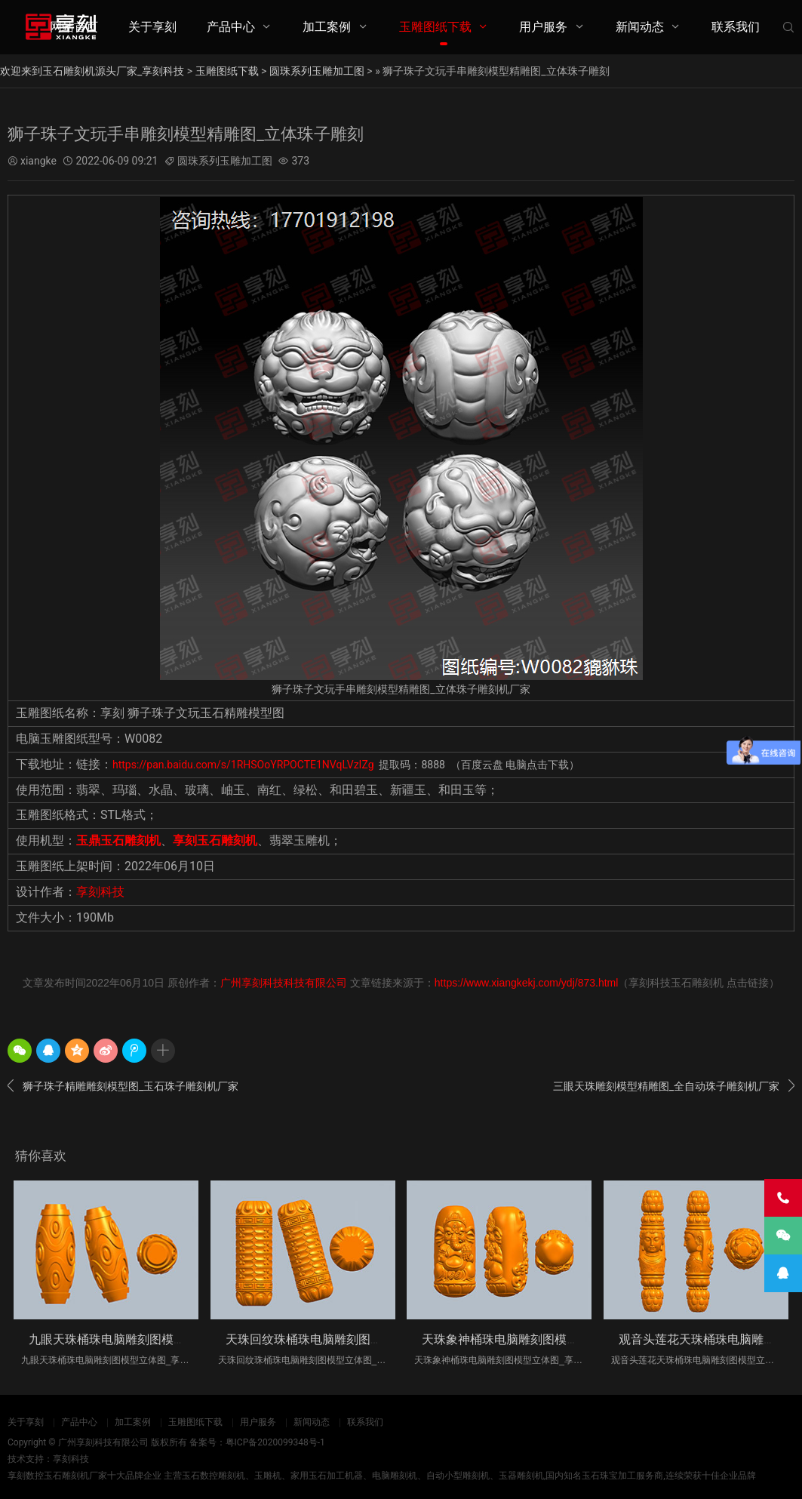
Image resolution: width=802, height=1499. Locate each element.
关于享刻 (152, 27)
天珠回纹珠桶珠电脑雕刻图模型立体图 (328, 1339)
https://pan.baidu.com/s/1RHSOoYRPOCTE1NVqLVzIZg (243, 765)
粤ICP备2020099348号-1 (275, 1442)
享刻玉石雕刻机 (215, 840)
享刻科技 (100, 892)
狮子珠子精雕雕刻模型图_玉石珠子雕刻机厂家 (123, 1086)
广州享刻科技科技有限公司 (283, 983)
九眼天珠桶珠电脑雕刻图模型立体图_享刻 (140, 1339)
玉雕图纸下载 (435, 27)
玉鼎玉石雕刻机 (118, 840)
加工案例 (327, 27)
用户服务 (543, 27)
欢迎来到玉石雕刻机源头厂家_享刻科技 (92, 71)
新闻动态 (640, 27)
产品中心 (231, 27)
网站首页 (74, 27)
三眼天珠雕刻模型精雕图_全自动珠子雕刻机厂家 (673, 1086)
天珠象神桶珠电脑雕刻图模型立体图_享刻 (533, 1339)
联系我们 (735, 27)
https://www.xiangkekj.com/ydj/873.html (527, 983)
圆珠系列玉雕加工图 (316, 71)
